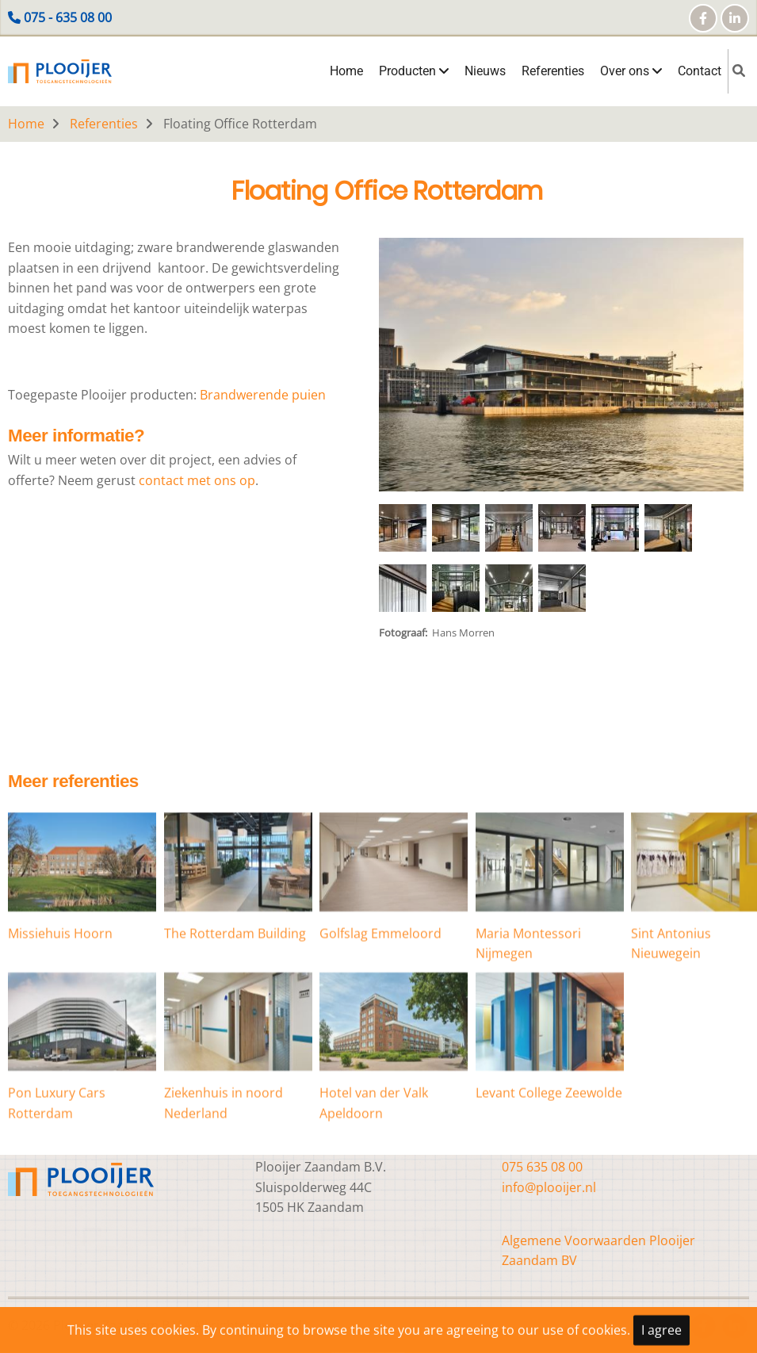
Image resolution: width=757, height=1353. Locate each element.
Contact (699, 70)
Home (346, 70)
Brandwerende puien (261, 394)
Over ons (631, 70)
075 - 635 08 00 (68, 17)
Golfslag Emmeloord (380, 994)
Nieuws (485, 70)
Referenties (553, 70)
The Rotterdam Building (235, 994)
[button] (561, 371)
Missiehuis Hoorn (60, 994)
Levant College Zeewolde (549, 1154)
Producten (414, 70)
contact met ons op (197, 480)
